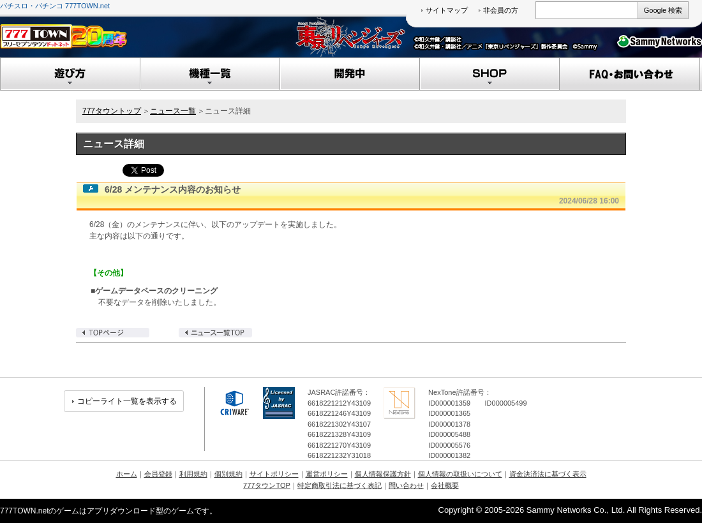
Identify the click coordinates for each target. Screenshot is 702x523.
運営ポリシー (327, 474)
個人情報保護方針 (383, 474)
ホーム (126, 474)
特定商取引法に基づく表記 (339, 485)
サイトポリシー (274, 474)
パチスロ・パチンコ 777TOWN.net (55, 6)
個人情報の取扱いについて (460, 474)
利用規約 (193, 474)
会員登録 (158, 474)
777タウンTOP (266, 485)
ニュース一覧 (173, 111)
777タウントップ (111, 111)
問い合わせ (406, 485)
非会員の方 (500, 10)
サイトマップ (447, 10)
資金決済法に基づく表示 (547, 474)
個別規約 (228, 474)
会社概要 (445, 485)
